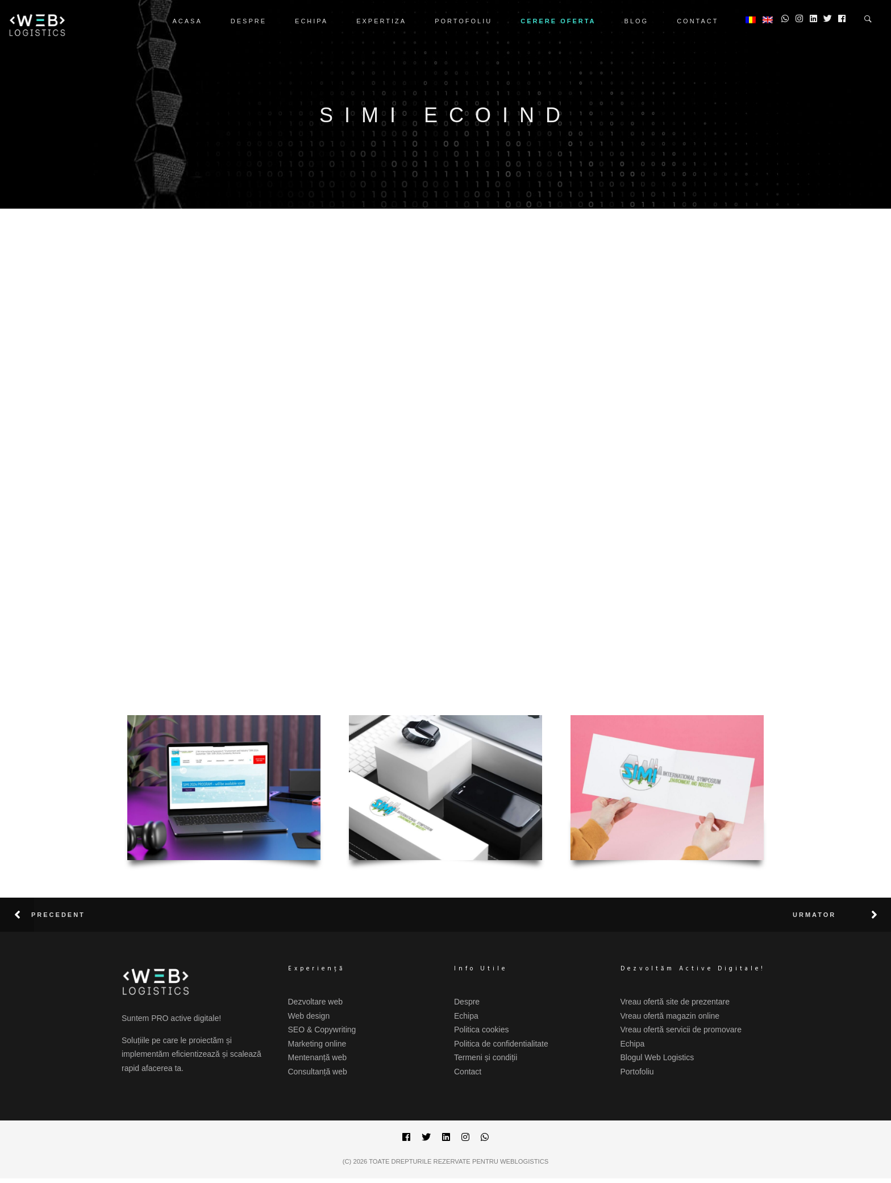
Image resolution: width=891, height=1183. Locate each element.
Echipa (311, 21)
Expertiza (381, 21)
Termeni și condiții (485, 1057)
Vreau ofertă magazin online (670, 1015)
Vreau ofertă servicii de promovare (681, 1029)
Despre (249, 21)
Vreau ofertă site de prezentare (675, 1001)
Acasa (187, 21)
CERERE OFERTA (558, 21)
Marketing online (317, 1043)
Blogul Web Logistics (657, 1057)
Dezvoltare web (315, 1001)
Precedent (58, 914)
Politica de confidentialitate (501, 1043)
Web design (309, 1015)
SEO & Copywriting (322, 1029)
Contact (697, 21)
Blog (636, 21)
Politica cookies (481, 1029)
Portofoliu (463, 21)
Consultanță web (317, 1071)
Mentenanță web (317, 1057)
